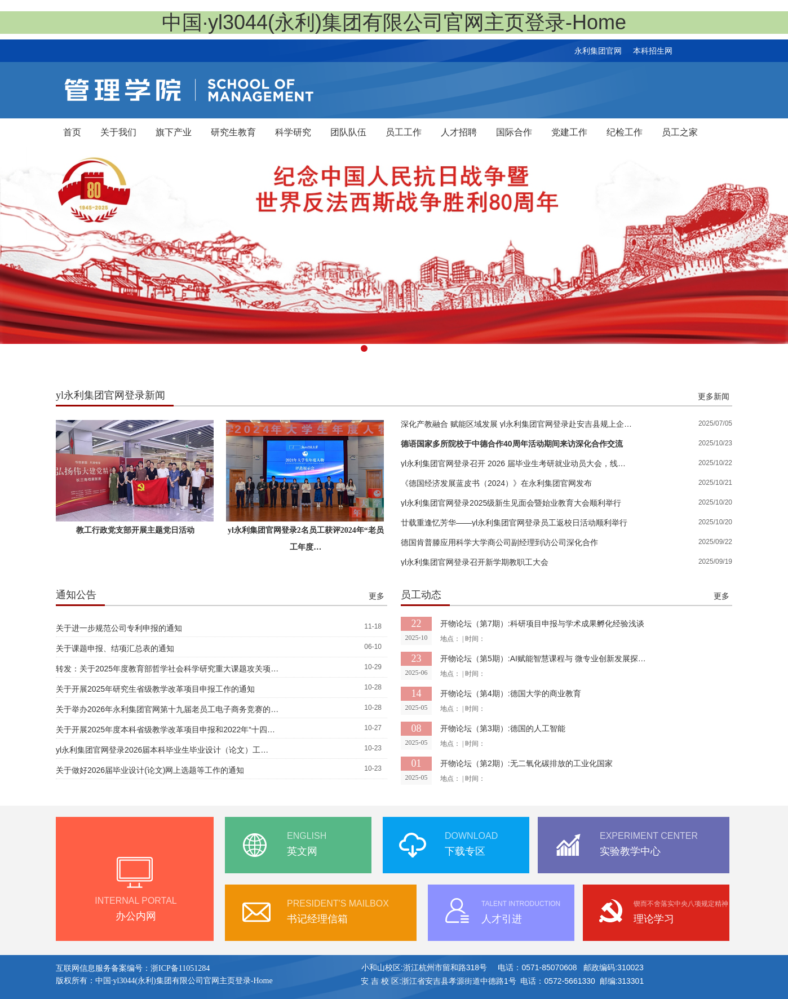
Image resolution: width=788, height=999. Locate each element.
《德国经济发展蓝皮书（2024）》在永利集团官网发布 (496, 483)
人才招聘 (459, 132)
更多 (376, 595)
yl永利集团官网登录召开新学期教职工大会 (474, 562)
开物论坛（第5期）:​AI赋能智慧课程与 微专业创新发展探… (543, 658)
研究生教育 (233, 132)
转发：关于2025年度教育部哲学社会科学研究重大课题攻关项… (167, 668)
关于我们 (118, 132)
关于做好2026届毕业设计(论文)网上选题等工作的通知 (150, 770)
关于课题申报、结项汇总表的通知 (115, 648)
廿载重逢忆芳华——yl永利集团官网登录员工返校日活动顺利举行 (514, 523)
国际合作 (514, 132)
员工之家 (680, 132)
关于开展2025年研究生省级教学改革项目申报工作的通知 (155, 688)
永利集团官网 (598, 50)
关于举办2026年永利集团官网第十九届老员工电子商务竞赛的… (167, 709)
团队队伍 (348, 132)
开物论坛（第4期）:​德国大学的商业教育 (510, 693)
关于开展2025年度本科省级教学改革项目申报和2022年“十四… (165, 729)
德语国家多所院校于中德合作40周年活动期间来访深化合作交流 (512, 444)
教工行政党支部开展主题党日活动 (135, 530)
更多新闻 (713, 396)
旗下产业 (174, 132)
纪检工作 (625, 132)
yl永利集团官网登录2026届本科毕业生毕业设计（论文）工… (162, 749)
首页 (72, 132)
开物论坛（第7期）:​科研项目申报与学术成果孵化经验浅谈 (542, 623)
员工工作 (404, 132)
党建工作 (569, 132)
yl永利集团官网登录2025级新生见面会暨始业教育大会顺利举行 (511, 503)
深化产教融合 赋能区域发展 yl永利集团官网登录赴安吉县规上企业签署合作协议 (517, 424)
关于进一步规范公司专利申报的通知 (119, 628)
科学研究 (293, 132)
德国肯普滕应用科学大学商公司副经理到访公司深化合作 (499, 542)
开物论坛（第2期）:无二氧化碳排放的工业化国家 (526, 763)
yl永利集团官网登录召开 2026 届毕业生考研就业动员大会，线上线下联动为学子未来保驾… (517, 463)
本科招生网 (652, 50)
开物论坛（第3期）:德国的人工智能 (502, 728)
